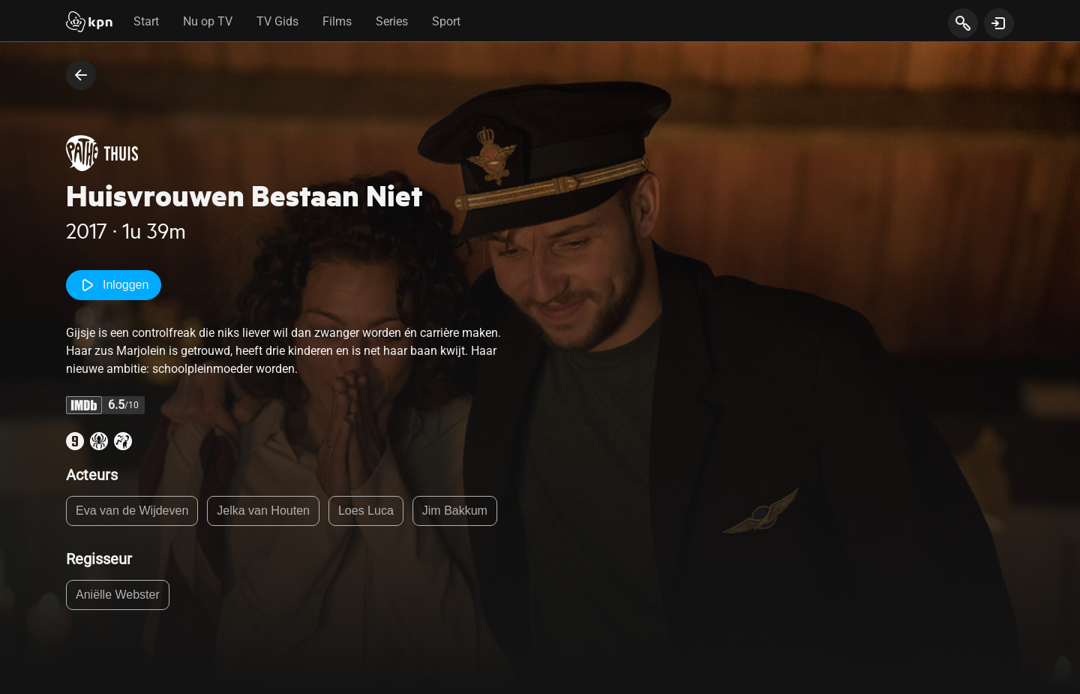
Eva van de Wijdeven (132, 510)
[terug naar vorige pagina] (81, 75)
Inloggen (113, 285)
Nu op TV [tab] (207, 21)
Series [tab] (392, 21)
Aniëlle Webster (118, 594)
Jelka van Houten (263, 510)
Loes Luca (366, 510)
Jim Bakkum (455, 510)
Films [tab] (337, 21)
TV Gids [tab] (277, 21)
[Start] (89, 23)
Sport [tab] (446, 21)
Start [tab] (146, 21)
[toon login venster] (999, 23)
